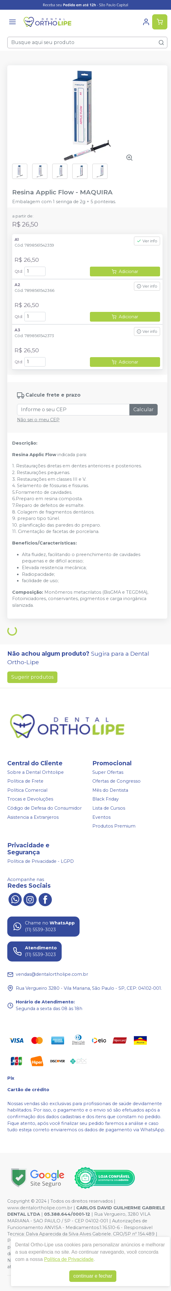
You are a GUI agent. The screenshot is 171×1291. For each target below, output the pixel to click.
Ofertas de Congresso (116, 781)
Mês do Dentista (110, 790)
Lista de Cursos (108, 808)
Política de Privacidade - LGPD (40, 861)
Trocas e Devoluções (30, 799)
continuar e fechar (92, 1276)
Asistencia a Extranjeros (33, 817)
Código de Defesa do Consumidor (44, 808)
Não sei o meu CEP (38, 419)
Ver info (147, 241)
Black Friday (105, 799)
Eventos (101, 817)
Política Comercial (27, 790)
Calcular (143, 409)
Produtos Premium (113, 826)
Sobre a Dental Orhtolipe (35, 772)
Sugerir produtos (32, 677)
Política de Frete (25, 781)
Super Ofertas (107, 772)
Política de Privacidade (69, 1259)
